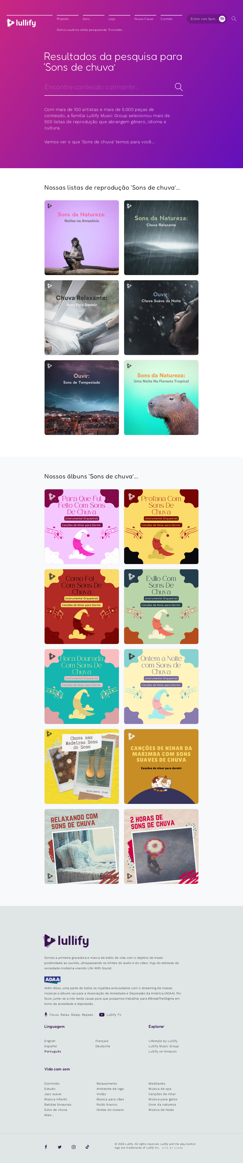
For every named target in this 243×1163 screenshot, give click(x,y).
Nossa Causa (144, 19)
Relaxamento (107, 1083)
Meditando (157, 1083)
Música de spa (160, 1088)
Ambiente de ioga (110, 1088)
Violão (101, 1094)
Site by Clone (172, 1148)
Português (52, 1051)
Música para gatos (163, 1099)
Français (102, 1041)
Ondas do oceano (110, 1109)
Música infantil (55, 1099)
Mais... (49, 1115)
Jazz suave (52, 1094)
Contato (166, 19)
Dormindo (52, 1083)
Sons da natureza (162, 1104)
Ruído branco (107, 1104)
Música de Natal (161, 1109)
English (50, 1041)
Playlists (63, 19)
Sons (86, 19)
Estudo (49, 1088)
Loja (112, 19)
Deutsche (102, 1046)
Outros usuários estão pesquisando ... (90, 30)
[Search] (113, 86)
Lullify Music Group (164, 1046)
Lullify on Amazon (163, 1051)
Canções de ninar (162, 1094)
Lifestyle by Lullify (163, 1041)
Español (50, 1046)
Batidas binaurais (57, 1104)
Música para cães (110, 1099)
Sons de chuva (55, 1109)
